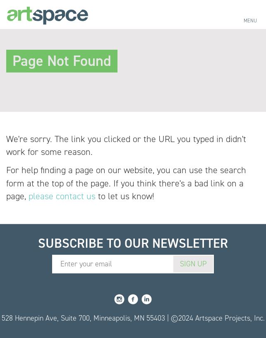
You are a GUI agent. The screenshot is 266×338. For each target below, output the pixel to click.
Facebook (133, 299)
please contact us (62, 196)
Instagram (119, 299)
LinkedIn (146, 299)
